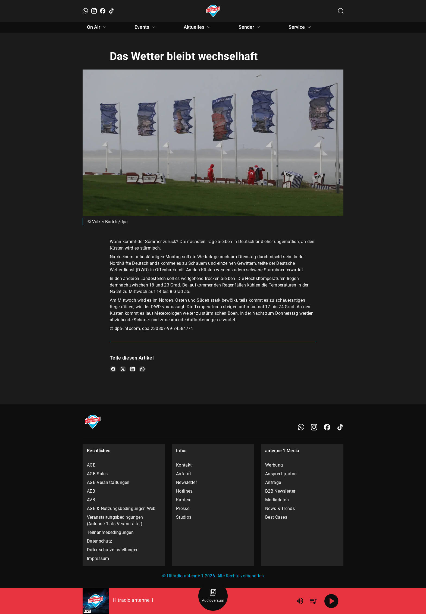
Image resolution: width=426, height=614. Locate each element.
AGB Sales (97, 473)
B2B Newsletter (280, 491)
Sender (250, 27)
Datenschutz (99, 541)
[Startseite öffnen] (213, 10)
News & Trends (280, 508)
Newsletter (186, 482)
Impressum (98, 558)
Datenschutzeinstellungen (113, 549)
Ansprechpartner (281, 473)
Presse (182, 508)
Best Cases (276, 517)
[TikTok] (111, 11)
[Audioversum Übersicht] (213, 596)
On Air (97, 27)
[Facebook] (102, 11)
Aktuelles (198, 27)
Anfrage (273, 482)
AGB (91, 465)
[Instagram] (94, 11)
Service (300, 27)
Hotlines (184, 491)
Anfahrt (183, 473)
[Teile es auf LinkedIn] (132, 369)
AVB (91, 499)
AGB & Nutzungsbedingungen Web (121, 508)
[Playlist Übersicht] (313, 601)
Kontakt (184, 465)
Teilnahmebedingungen (110, 532)
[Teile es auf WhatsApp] (142, 369)
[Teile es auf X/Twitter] (123, 369)
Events (145, 27)
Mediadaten (277, 499)
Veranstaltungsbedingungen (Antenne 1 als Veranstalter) (115, 520)
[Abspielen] (331, 601)
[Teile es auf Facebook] (113, 369)
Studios (183, 517)
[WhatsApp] (85, 11)
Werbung (274, 465)
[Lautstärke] (300, 601)
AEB (91, 491)
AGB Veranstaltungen (108, 482)
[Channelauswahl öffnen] (340, 11)
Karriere (183, 499)
